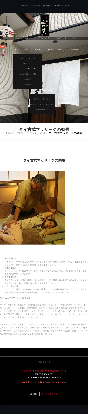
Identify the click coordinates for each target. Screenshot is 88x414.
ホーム (15, 50)
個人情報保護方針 (42, 109)
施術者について (27, 63)
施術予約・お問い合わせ (42, 99)
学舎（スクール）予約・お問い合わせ (42, 104)
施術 (50, 50)
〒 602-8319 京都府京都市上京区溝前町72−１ (44, 371)
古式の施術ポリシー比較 (27, 74)
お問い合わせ (48, 90)
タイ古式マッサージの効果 (27, 69)
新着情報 (74, 50)
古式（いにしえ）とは (33, 50)
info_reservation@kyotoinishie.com (46, 382)
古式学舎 (61, 50)
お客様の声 (27, 79)
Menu (3, 46)
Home (10, 133)
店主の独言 (27, 84)
